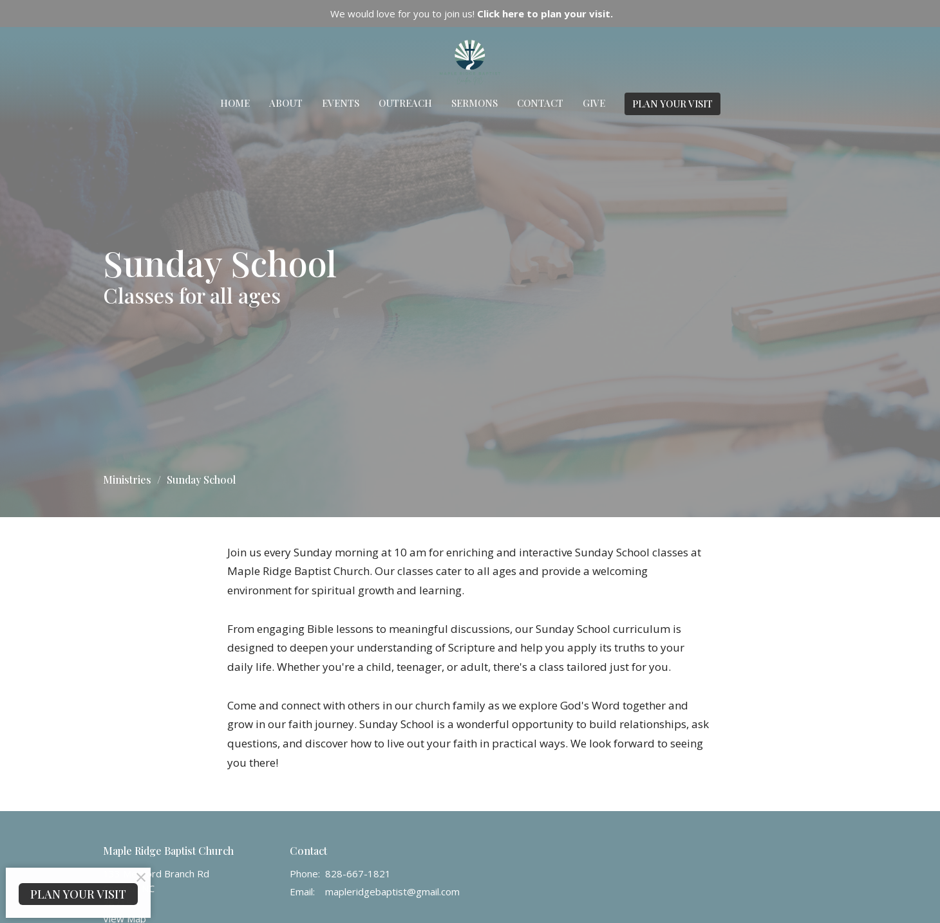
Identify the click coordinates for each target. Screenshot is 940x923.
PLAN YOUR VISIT (672, 103)
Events (340, 102)
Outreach (405, 102)
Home (235, 102)
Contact (540, 102)
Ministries (127, 479)
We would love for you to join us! (471, 13)
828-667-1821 (358, 873)
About (286, 102)
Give (594, 102)
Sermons (474, 102)
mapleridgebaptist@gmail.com (392, 891)
